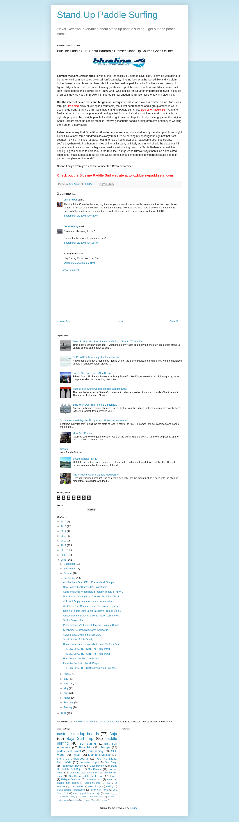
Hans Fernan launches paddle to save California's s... (92, 644)
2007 (64, 713)
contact (82, 797)
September (70, 578)
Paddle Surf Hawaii (99, 790)
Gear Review (97, 765)
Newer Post (64, 321)
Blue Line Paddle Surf (153, 109)
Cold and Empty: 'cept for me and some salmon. (89, 601)
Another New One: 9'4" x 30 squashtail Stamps (88, 582)
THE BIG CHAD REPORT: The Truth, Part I (86, 649)
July (66, 679)
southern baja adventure (84, 772)
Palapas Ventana (70, 779)
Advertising (109, 793)
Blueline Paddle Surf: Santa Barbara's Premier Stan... (92, 611)
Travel (76, 754)
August (68, 674)
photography (62, 800)
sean (88, 800)
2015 (64, 526)
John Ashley (71, 226)
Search (64, 449)
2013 (64, 536)
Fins (107, 783)
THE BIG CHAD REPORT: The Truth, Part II (87, 653)
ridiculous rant (94, 779)
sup (95, 800)
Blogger (134, 808)
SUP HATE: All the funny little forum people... (97, 357)
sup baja (103, 800)
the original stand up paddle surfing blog (98, 721)
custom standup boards (78, 734)
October (68, 573)
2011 (64, 545)
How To (113, 776)
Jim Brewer (70, 199)
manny (111, 797)
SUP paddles (76, 786)
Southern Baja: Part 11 (85, 458)
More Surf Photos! (82, 433)
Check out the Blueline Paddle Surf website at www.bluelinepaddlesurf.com (115, 175)
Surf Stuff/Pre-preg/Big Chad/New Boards (85, 630)
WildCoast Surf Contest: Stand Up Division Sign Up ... (92, 606)
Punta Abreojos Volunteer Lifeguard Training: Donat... (92, 625)
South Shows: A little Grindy (78, 639)
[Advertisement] (119, 296)
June (67, 683)
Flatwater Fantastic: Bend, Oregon (81, 663)
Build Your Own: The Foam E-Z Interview (95, 404)
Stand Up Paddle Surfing (107, 15)
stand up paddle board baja (86, 793)
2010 (64, 550)
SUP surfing (87, 743)
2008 (64, 559)
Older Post (175, 321)
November (70, 568)
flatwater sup (88, 762)
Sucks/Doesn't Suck (74, 620)
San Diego (111, 762)
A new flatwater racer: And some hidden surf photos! (91, 615)
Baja (113, 734)
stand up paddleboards (73, 758)
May (66, 688)
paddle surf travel (69, 751)
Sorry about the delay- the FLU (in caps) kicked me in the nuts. (94, 420)
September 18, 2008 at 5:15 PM (81, 242)
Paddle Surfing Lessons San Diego (92, 373)
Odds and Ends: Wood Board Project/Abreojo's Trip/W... (93, 592)
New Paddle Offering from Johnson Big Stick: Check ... (92, 596)
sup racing (96, 751)
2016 (64, 521)
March (67, 697)
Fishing (109, 786)
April (66, 693)
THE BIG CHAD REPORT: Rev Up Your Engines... (90, 668)
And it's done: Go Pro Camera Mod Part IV (96, 474)
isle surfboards (96, 797)
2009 (64, 555)
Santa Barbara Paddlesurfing (71, 790)
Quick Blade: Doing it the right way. (82, 634)
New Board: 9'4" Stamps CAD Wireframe (85, 587)
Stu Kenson (95, 769)
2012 (64, 540)
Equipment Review (72, 765)
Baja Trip (85, 747)
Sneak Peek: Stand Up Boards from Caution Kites (100, 389)
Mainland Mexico (99, 754)
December (70, 564)
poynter (74, 800)
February (69, 702)
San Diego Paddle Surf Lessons (86, 776)
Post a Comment (70, 270)
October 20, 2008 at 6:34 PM (79, 263)
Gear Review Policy (66, 797)
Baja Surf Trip (80, 738)
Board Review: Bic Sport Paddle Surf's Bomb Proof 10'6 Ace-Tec (107, 341)
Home (120, 321)
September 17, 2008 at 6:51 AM (81, 215)
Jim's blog (73, 106)
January (68, 707)
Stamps (105, 747)
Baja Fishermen (92, 783)
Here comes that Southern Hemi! (81, 658)
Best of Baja (94, 786)
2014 (64, 531)
